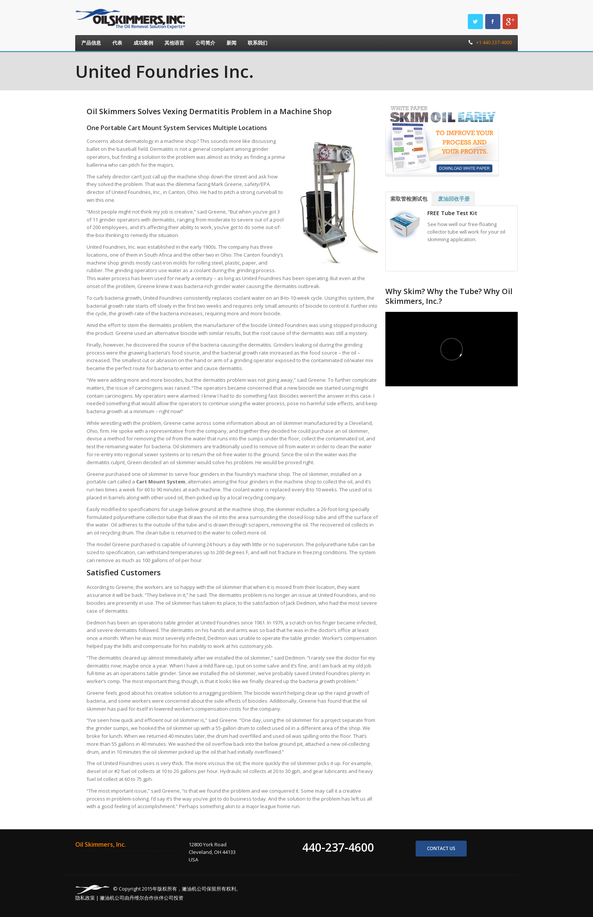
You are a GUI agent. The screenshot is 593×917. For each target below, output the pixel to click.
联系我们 (257, 42)
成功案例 (143, 42)
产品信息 (91, 42)
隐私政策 (85, 897)
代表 (117, 42)
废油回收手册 (454, 198)
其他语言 (174, 42)
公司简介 (205, 42)
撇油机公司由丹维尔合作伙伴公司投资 (141, 897)
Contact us (441, 848)
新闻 (231, 42)
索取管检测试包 (408, 198)
